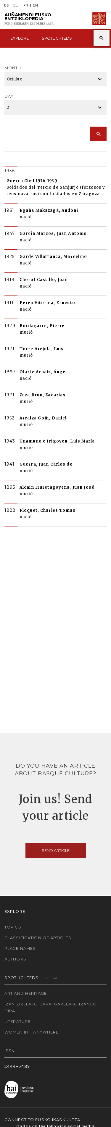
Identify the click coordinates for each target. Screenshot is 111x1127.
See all (52, 978)
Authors (15, 959)
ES (6, 5)
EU (16, 5)
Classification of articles (37, 937)
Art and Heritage (25, 993)
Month (12, 67)
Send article (56, 850)
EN (35, 5)
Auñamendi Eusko (29, 19)
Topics (12, 927)
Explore (19, 38)
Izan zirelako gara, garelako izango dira (50, 1007)
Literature (17, 1021)
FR (25, 5)
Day (9, 96)
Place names (20, 948)
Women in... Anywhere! (32, 1032)
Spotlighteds (57, 38)
